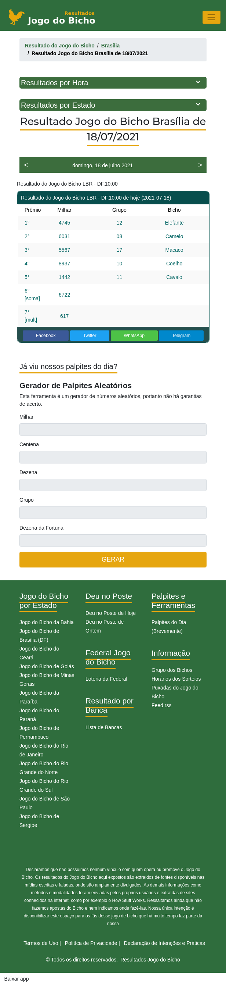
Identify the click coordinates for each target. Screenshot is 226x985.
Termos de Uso (40, 943)
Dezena (28, 472)
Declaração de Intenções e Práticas (164, 943)
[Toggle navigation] (211, 17)
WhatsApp (134, 335)
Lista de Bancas (103, 727)
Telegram (181, 335)
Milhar (26, 417)
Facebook (46, 335)
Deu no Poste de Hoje (110, 613)
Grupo (26, 500)
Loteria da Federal (106, 679)
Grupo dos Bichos (172, 670)
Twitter (89, 335)
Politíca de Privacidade (91, 943)
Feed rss (161, 705)
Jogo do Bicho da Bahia (46, 622)
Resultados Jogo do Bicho (150, 960)
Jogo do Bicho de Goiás (46, 666)
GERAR (113, 559)
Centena (29, 444)
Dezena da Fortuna (41, 528)
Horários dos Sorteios (176, 679)
